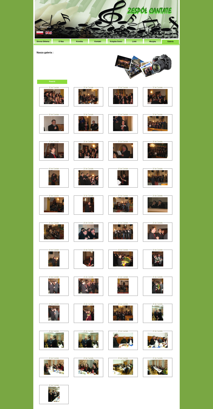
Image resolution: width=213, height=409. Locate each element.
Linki (134, 41)
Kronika (79, 41)
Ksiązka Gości (116, 41)
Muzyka (152, 41)
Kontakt (97, 41)
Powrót (52, 81)
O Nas (61, 41)
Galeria (170, 41)
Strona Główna (43, 41)
